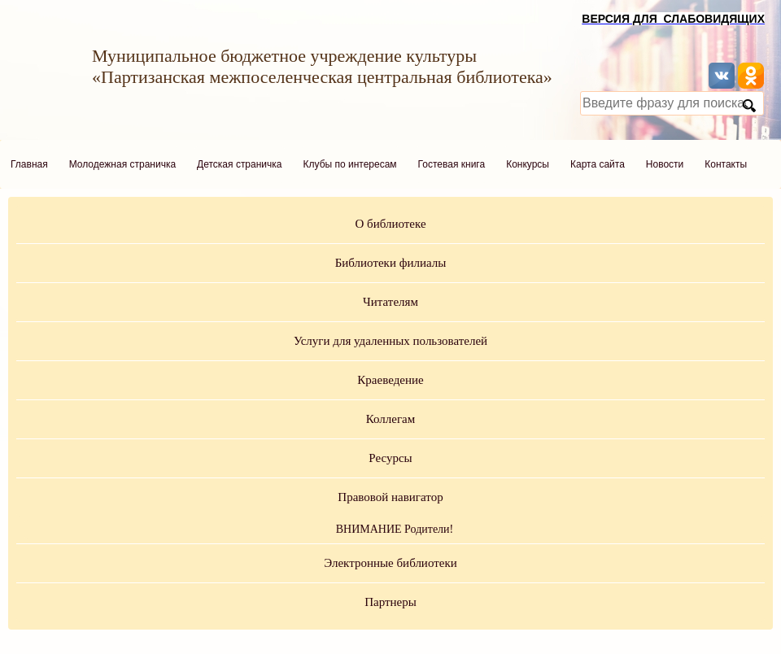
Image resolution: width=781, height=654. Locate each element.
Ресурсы (390, 457)
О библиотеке (390, 223)
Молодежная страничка (122, 164)
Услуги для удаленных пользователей (390, 340)
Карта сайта (597, 164)
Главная (29, 164)
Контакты (726, 164)
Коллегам (391, 418)
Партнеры (390, 601)
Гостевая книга (452, 164)
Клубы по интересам (350, 164)
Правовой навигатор (390, 497)
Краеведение (390, 379)
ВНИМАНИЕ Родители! (395, 529)
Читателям (390, 301)
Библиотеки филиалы (391, 262)
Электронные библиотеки (390, 562)
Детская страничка (239, 164)
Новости (664, 164)
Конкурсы (527, 164)
